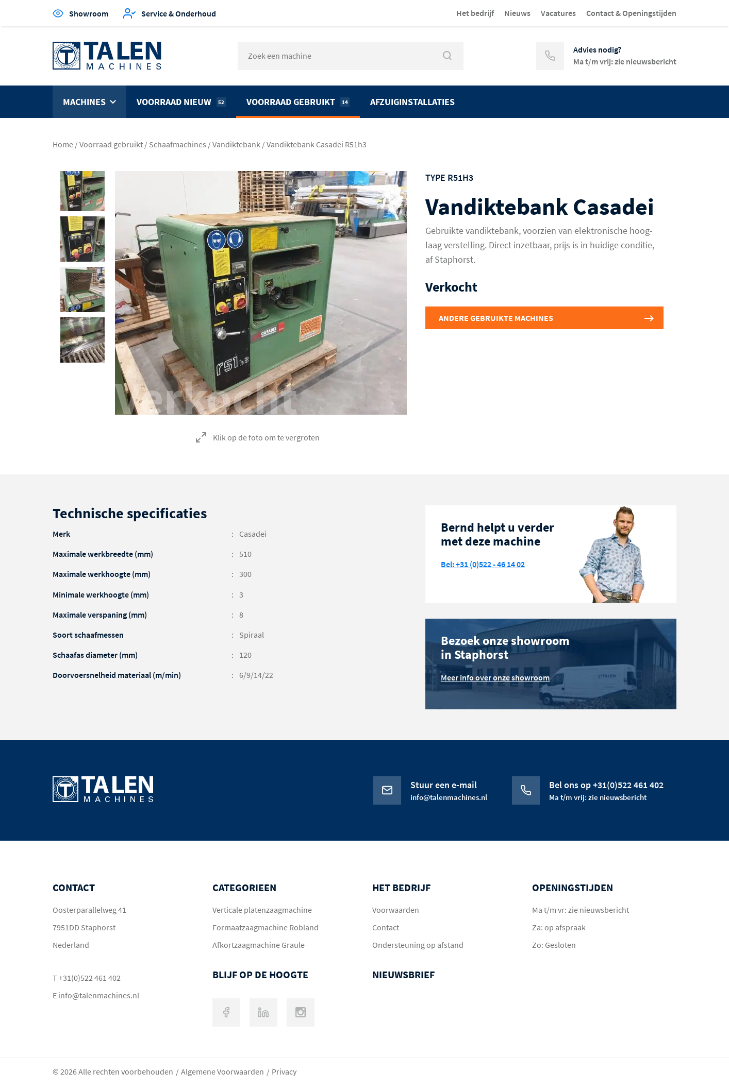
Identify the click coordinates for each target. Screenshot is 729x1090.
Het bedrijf (475, 13)
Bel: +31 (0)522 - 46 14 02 (483, 564)
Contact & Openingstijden (631, 13)
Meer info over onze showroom (495, 677)
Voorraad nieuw (181, 102)
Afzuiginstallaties (412, 102)
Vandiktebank (236, 144)
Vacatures (558, 13)
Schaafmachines (177, 144)
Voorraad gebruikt (298, 102)
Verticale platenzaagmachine (262, 910)
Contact (385, 927)
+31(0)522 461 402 (90, 978)
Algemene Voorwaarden (222, 1071)
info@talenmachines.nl (98, 995)
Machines (84, 102)
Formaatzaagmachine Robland (265, 927)
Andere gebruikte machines (496, 318)
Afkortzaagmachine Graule (258, 945)
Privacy (284, 1071)
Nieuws (517, 13)
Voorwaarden (395, 910)
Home (63, 144)
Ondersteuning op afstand (417, 945)
